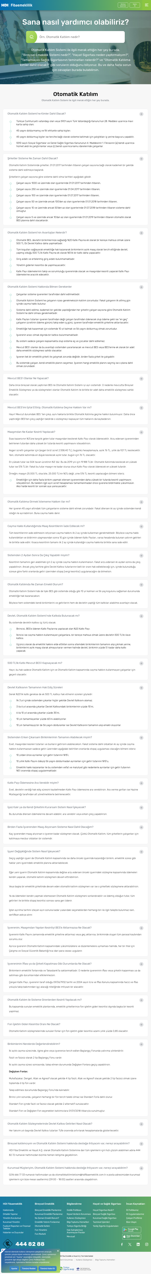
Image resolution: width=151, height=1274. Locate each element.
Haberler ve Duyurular (13, 1232)
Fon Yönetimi (41, 1230)
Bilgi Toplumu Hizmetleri (78, 1222)
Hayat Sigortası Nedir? (103, 1210)
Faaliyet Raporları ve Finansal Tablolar (16, 1227)
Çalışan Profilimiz (134, 1218)
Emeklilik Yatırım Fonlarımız (47, 1222)
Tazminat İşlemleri (101, 1222)
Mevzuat (71, 1236)
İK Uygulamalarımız (135, 1214)
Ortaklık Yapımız (10, 1214)
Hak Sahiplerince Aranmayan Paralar (76, 1231)
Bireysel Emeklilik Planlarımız (48, 1210)
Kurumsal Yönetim (11, 1222)
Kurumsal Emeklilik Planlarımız (49, 1214)
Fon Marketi (40, 1234)
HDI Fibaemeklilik (16, 5)
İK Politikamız (132, 1210)
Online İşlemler (123, 5)
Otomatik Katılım (42, 1226)
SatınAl (135, 5)
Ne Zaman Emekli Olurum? (47, 1218)
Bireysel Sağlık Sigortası (104, 1214)
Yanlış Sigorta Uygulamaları (105, 1226)
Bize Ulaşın (131, 1222)
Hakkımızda (8, 1210)
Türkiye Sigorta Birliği (76, 1226)
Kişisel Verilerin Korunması (79, 1214)
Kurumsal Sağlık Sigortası (104, 1218)
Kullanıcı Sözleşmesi (76, 1218)
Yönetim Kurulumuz (12, 1218)
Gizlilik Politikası (74, 1210)
